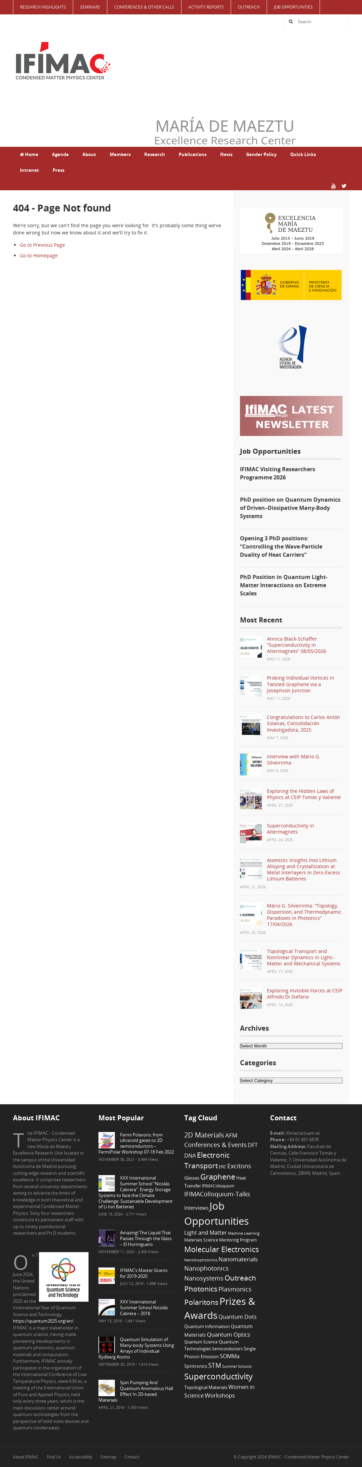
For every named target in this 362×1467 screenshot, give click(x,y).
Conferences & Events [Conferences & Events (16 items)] (215, 1145)
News (226, 154)
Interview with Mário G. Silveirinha (293, 759)
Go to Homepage (39, 255)
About (89, 154)
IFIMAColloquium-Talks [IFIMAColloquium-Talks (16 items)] (217, 1194)
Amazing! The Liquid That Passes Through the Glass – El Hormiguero (146, 1238)
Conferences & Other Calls (144, 7)
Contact (131, 1457)
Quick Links (303, 154)
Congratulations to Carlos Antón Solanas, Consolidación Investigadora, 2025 (303, 723)
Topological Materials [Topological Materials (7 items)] (205, 1387)
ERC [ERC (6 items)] (222, 1166)
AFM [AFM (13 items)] (231, 1135)
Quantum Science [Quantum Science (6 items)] (201, 1341)
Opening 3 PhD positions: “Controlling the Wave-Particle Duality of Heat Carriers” (281, 546)
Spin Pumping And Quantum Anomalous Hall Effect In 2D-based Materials (135, 1391)
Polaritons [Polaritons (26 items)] (201, 1302)
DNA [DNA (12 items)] (190, 1155)
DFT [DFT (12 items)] (253, 1145)
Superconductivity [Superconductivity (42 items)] (218, 1376)
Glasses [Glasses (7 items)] (191, 1178)
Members (120, 154)
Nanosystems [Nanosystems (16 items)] (204, 1278)
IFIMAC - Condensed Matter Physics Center (308, 1457)
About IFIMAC (26, 1457)
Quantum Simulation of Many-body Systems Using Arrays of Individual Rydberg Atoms (136, 1348)
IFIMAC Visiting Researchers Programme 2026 (277, 473)
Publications (192, 154)
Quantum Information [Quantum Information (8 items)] (207, 1326)
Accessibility (80, 1457)
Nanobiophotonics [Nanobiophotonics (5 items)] (200, 1260)
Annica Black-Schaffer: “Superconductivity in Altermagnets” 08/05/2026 (296, 644)
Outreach (249, 7)
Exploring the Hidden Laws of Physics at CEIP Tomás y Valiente (304, 794)
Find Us (54, 1457)
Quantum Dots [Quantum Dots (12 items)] (237, 1317)
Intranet (29, 170)
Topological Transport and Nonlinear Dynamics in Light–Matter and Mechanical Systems (303, 957)
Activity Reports (206, 7)
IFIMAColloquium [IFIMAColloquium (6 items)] (218, 1185)
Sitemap (108, 1457)
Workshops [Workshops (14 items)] (220, 1395)
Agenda (60, 154)
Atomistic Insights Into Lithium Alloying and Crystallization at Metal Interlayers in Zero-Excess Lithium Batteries (303, 869)
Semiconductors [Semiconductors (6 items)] (227, 1348)
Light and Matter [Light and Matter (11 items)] (205, 1232)
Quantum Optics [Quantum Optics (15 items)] (228, 1334)
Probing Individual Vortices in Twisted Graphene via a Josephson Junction (300, 683)
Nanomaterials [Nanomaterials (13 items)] (238, 1259)
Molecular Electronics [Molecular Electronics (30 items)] (221, 1249)
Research (154, 154)
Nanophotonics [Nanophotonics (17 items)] (206, 1268)
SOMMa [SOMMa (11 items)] (230, 1356)
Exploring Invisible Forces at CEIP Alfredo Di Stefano (304, 993)
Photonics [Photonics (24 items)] (200, 1289)
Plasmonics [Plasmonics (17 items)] (235, 1289)
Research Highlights (43, 7)
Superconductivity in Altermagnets (290, 828)
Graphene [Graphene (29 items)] (217, 1176)
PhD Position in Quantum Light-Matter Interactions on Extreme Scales (283, 585)
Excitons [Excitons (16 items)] (239, 1166)
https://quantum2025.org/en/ (43, 1321)
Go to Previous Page (42, 245)
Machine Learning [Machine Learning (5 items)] (243, 1233)
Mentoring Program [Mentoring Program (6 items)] (238, 1240)
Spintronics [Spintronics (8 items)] (195, 1366)
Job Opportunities (293, 7)
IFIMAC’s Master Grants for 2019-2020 (143, 1273)
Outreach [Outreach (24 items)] (240, 1278)
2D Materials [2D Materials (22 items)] (204, 1135)
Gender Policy (261, 154)
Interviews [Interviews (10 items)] (196, 1207)
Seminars (90, 7)
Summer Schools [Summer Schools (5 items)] (237, 1366)
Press (58, 170)
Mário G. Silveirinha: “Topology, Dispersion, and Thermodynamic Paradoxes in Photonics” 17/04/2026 (304, 915)
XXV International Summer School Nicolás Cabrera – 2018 (144, 1307)
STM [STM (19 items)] (214, 1365)
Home (29, 154)
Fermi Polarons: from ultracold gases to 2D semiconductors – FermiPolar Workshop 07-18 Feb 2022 (136, 1143)
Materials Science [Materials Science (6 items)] (201, 1240)
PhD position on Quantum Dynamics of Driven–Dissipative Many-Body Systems (290, 508)
